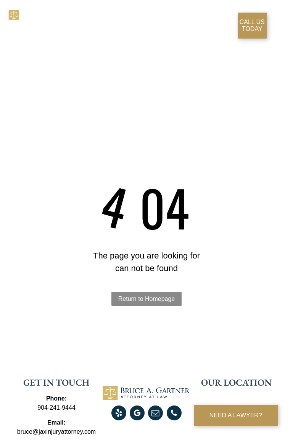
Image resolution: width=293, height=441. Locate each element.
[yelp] (118, 413)
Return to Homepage (146, 299)
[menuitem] (96, 23)
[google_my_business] (137, 413)
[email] (155, 413)
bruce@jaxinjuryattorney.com (56, 431)
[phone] (174, 413)
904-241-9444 (56, 407)
